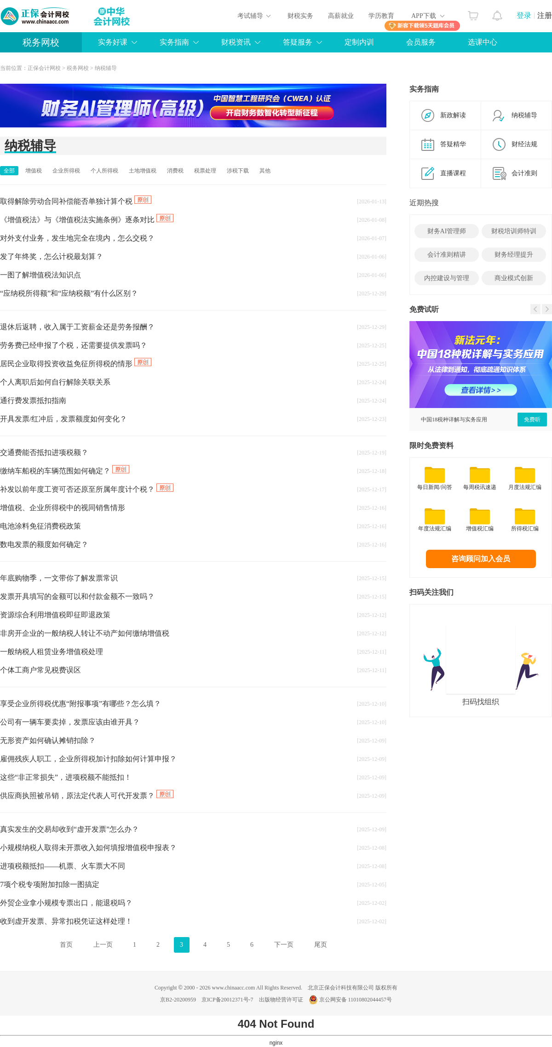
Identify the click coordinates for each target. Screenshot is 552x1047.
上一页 (103, 944)
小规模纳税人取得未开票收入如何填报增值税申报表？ (88, 847)
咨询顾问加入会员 (480, 559)
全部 (9, 170)
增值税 (33, 170)
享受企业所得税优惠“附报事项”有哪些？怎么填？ (80, 704)
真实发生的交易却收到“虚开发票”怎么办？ (69, 829)
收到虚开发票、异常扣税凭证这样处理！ (66, 921)
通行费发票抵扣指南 (33, 400)
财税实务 (300, 15)
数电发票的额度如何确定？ (44, 544)
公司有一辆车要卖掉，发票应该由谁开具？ (70, 722)
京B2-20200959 (178, 999)
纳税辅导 (106, 68)
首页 (66, 944)
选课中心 (482, 42)
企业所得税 (66, 170)
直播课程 (453, 173)
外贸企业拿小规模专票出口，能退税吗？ (66, 903)
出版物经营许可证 (281, 999)
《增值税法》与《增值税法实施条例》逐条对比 (86, 220)
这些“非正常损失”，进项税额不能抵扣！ (66, 777)
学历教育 (381, 15)
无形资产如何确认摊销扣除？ (48, 740)
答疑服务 (297, 42)
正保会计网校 (44, 68)
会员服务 (421, 42)
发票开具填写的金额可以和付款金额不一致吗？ (77, 596)
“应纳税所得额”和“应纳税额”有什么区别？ (69, 293)
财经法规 (524, 144)
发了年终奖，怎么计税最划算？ (51, 256)
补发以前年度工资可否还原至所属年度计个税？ (86, 489)
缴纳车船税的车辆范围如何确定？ (64, 471)
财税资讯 (236, 42)
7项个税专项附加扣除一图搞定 (49, 884)
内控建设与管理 (446, 278)
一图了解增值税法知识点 (40, 275)
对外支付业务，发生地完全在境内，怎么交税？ (77, 238)
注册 (544, 15)
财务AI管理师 (446, 231)
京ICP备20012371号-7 (227, 999)
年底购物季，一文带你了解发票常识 (59, 578)
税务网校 (41, 42)
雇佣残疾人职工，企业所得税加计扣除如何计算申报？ (88, 759)
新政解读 (453, 115)
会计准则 (524, 173)
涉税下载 (238, 170)
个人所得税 (104, 170)
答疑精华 (453, 144)
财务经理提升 (513, 254)
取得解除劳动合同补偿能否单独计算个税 (75, 201)
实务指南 (174, 42)
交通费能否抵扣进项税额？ (44, 452)
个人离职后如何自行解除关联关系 (55, 382)
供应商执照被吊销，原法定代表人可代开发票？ (86, 796)
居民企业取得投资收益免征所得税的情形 (75, 364)
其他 (264, 170)
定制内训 (359, 42)
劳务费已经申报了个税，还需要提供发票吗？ (73, 345)
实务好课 (112, 42)
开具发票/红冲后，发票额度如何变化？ (63, 419)
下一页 (283, 944)
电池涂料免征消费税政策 (40, 526)
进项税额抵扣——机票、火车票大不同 (62, 866)
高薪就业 (341, 15)
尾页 (320, 944)
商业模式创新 (513, 278)
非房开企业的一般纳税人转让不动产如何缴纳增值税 (84, 633)
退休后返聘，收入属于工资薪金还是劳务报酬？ (77, 327)
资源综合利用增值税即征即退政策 (55, 615)
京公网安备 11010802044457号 (350, 999)
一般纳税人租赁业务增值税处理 (51, 652)
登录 (524, 15)
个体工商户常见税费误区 (40, 670)
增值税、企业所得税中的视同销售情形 (62, 508)
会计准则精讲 (446, 254)
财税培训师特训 (513, 231)
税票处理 (205, 170)
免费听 (532, 419)
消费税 (175, 170)
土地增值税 (142, 170)
